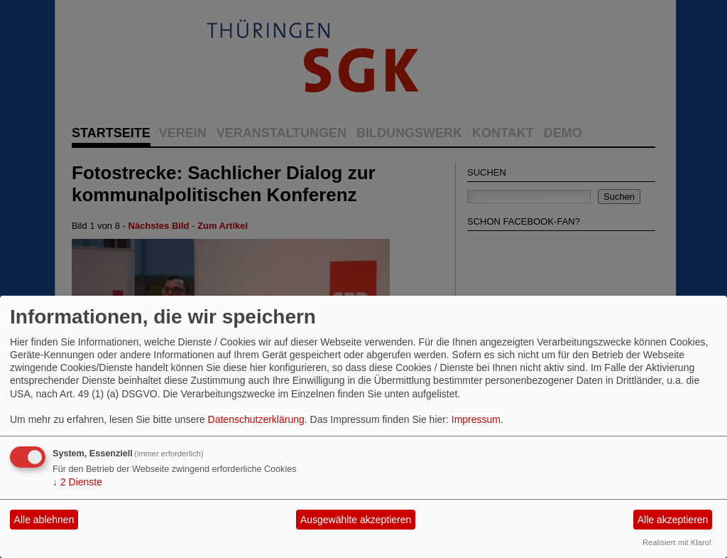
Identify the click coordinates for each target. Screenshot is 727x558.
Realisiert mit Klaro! (677, 542)
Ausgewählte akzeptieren (355, 519)
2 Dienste (77, 482)
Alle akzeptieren (673, 519)
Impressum (476, 419)
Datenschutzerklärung (256, 419)
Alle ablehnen (44, 519)
